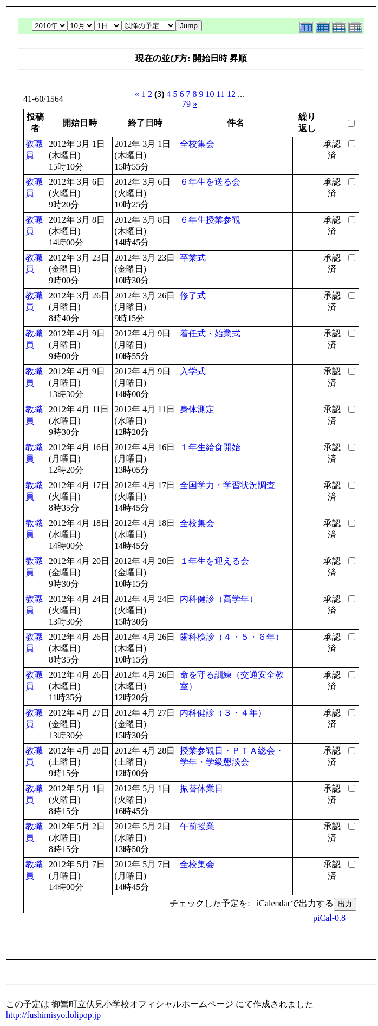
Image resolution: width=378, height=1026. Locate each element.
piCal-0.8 (329, 918)
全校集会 (197, 143)
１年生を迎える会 (214, 561)
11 (221, 94)
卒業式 (193, 257)
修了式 (193, 295)
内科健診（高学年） (219, 598)
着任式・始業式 (210, 333)
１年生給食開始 (210, 447)
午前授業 (197, 826)
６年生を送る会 (210, 181)
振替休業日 (201, 788)
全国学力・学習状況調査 (227, 485)
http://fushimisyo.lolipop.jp (53, 1014)
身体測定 (197, 409)
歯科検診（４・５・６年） (232, 636)
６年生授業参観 (210, 219)
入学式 (193, 371)
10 (210, 94)
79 (186, 103)
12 (231, 94)
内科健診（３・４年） (223, 712)
